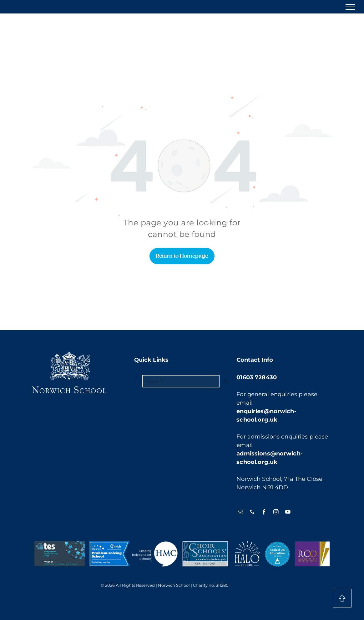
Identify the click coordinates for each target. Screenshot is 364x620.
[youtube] (288, 513)
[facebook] (264, 513)
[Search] (181, 381)
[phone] (252, 513)
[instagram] (276, 513)
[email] (240, 513)
